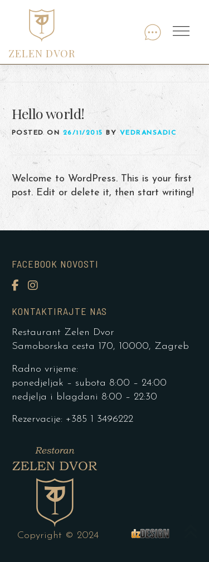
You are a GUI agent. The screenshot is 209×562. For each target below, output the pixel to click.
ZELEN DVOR (41, 53)
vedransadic (148, 133)
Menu (182, 32)
